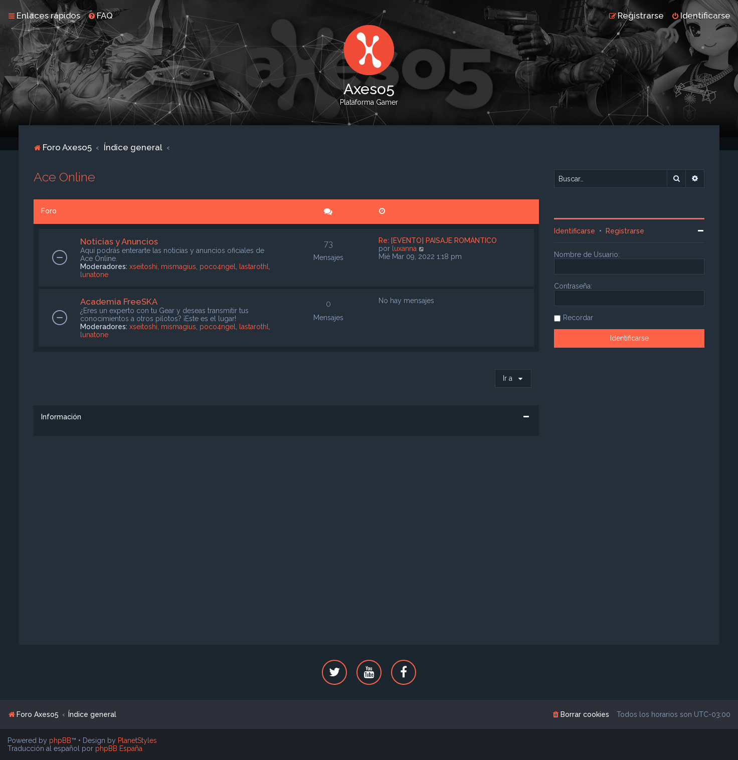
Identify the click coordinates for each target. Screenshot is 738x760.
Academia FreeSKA (118, 302)
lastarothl (254, 267)
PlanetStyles (137, 740)
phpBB (60, 740)
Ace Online (64, 176)
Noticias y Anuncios (119, 241)
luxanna (404, 248)
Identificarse (574, 231)
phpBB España (118, 748)
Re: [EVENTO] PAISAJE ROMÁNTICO (438, 240)
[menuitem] (100, 16)
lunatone (94, 275)
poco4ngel (218, 267)
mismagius (178, 267)
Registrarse (625, 231)
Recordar (578, 318)
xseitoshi (143, 267)
